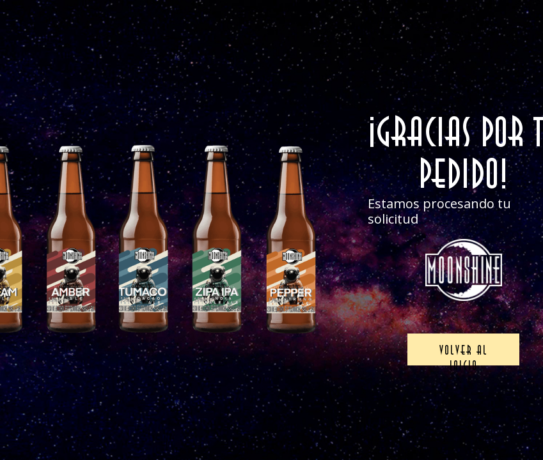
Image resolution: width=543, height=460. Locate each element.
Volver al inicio (463, 354)
